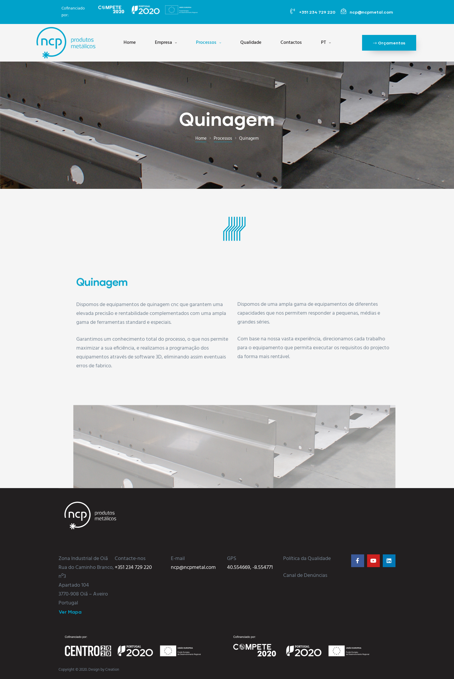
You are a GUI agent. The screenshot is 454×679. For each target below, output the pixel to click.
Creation (112, 670)
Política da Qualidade (307, 558)
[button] (389, 42)
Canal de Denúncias (305, 575)
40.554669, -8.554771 (250, 567)
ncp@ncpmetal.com (193, 567)
